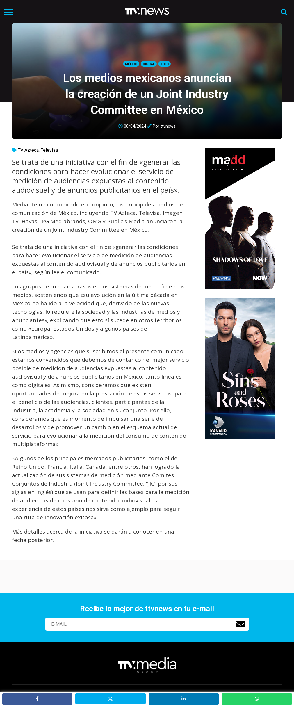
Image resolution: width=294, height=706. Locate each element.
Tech (164, 64)
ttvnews (168, 126)
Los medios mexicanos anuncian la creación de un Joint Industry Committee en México (147, 94)
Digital (149, 64)
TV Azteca (28, 150)
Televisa (49, 150)
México (131, 64)
